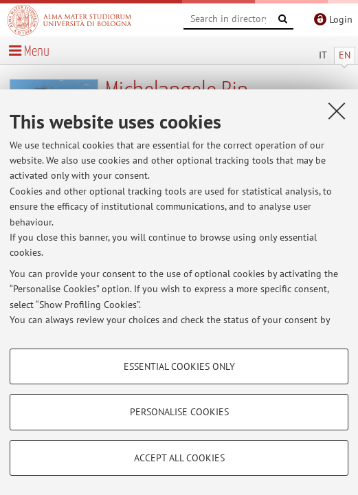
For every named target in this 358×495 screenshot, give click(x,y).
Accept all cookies (179, 458)
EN (344, 55)
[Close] (337, 111)
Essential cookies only (179, 366)
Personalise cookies (179, 412)
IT (323, 55)
